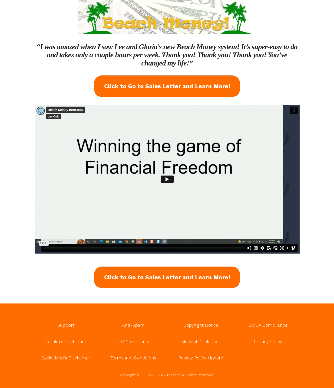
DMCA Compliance (268, 325)
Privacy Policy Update (200, 358)
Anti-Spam (133, 325)
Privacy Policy (268, 341)
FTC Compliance (133, 341)
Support (65, 325)
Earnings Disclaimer (65, 341)
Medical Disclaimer (200, 341)
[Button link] (167, 86)
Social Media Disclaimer (66, 358)
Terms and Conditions (133, 358)
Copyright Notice (200, 325)
